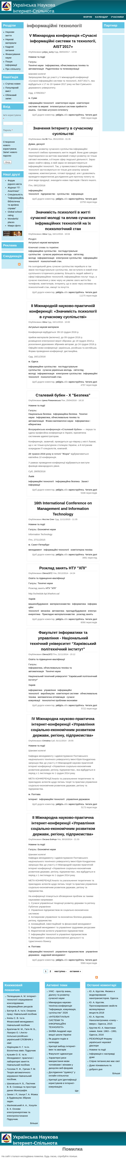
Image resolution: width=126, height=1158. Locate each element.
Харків (31, 598)
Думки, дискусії (36, 144)
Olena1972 (47, 573)
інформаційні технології (41, 103)
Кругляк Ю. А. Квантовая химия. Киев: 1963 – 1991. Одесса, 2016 (103, 1031)
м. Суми (32, 98)
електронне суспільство (69, 258)
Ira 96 (45, 139)
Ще (76, 1090)
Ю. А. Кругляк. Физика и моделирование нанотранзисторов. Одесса (103, 994)
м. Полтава (34, 794)
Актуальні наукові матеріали (43, 242)
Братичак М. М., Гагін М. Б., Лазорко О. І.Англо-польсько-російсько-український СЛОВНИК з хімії (21, 1036)
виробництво (48, 693)
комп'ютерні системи (67, 693)
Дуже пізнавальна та (100, 1065)
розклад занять (85, 614)
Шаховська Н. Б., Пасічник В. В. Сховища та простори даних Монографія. (21, 1087)
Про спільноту (13, 69)
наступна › (60, 971)
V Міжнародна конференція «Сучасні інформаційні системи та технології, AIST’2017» (63, 41)
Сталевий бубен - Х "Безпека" (63, 395)
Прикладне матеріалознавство (58, 614)
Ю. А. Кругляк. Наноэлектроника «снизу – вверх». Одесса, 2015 (103, 1020)
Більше (34, 1123)
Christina (46, 741)
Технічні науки (35, 65)
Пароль (8, 130)
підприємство (48, 194)
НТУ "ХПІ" (51, 588)
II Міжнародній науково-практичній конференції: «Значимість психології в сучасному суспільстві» (63, 311)
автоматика (58, 610)
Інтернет (32, 799)
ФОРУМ (87, 17)
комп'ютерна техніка (82, 549)
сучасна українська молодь (57, 254)
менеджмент (35, 549)
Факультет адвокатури (60, 1053)
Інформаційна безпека (65, 414)
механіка (45, 610)
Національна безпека (39, 414)
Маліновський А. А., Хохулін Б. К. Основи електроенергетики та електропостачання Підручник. (22, 1112)
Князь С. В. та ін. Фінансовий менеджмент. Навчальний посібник (20, 1021)
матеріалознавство (60, 604)
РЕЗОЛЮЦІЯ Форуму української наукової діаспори (100, 1042)
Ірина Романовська (51, 400)
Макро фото (14, 225)
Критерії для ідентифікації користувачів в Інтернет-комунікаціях (63, 1083)
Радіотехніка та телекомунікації (62, 68)
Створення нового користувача (9, 145)
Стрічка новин (13, 83)
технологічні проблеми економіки (59, 700)
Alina (44, 234)
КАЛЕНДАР (101, 17)
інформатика (79, 604)
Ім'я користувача (12, 117)
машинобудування (38, 604)
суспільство (63, 194)
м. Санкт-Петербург (38, 544)
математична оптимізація (51, 697)
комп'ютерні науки (65, 103)
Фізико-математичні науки (59, 421)
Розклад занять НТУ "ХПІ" (63, 568)
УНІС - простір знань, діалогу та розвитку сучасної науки (60, 994)
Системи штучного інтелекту (53, 110)
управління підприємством (70, 951)
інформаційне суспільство (42, 251)
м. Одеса (33, 361)
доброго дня (95, 1069)
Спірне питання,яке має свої (104, 1061)
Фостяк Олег (48, 519)
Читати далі (91, 115)
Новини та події (36, 57)
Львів (31, 476)
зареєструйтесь (76, 115)
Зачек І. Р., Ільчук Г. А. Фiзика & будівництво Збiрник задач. (22, 1098)
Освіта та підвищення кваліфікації (46, 578)
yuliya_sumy (48, 52)
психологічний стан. (51, 261)
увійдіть (60, 115)
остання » (75, 971)
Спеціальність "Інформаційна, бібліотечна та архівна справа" (16, 201)
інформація (77, 194)
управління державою (78, 799)
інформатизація (45, 258)
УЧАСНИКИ (117, 17)
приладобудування (76, 610)
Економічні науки (47, 529)
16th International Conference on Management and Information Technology (63, 508)
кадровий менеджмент (53, 955)
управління (50, 690)
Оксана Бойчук (49, 839)
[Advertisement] (115, 82)
